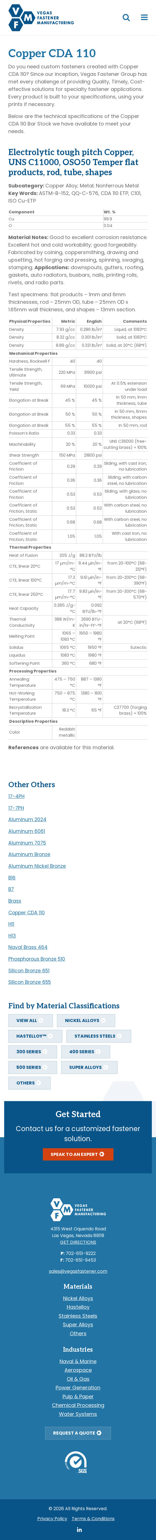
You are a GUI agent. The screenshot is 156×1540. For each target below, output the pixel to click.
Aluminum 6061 (26, 831)
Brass (14, 901)
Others (25, 1083)
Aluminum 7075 (27, 843)
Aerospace (78, 1370)
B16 (12, 877)
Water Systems (78, 1414)
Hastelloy (78, 1306)
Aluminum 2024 (27, 819)
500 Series (28, 1067)
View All (26, 1020)
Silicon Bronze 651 (28, 970)
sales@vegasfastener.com (78, 1271)
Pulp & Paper (78, 1396)
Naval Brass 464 (28, 947)
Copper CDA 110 (26, 912)
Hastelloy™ (31, 1036)
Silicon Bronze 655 (29, 982)
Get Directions (78, 1242)
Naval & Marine (78, 1361)
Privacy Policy (52, 1518)
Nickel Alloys (82, 1020)
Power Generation (78, 1387)
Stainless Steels (95, 1036)
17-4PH (16, 796)
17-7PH (16, 808)
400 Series (81, 1052)
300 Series (28, 1052)
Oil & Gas (78, 1378)
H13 (12, 935)
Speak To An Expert (74, 1154)
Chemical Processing (78, 1405)
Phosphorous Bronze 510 (36, 959)
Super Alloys (85, 1067)
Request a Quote (74, 1433)
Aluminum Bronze (29, 854)
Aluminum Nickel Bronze (37, 866)
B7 (11, 889)
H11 (11, 924)
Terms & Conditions (93, 1518)
